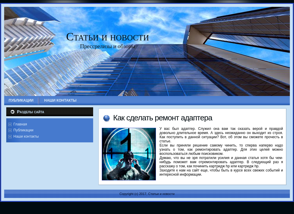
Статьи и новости (107, 36)
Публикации (23, 130)
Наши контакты (26, 136)
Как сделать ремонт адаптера (162, 117)
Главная (20, 124)
